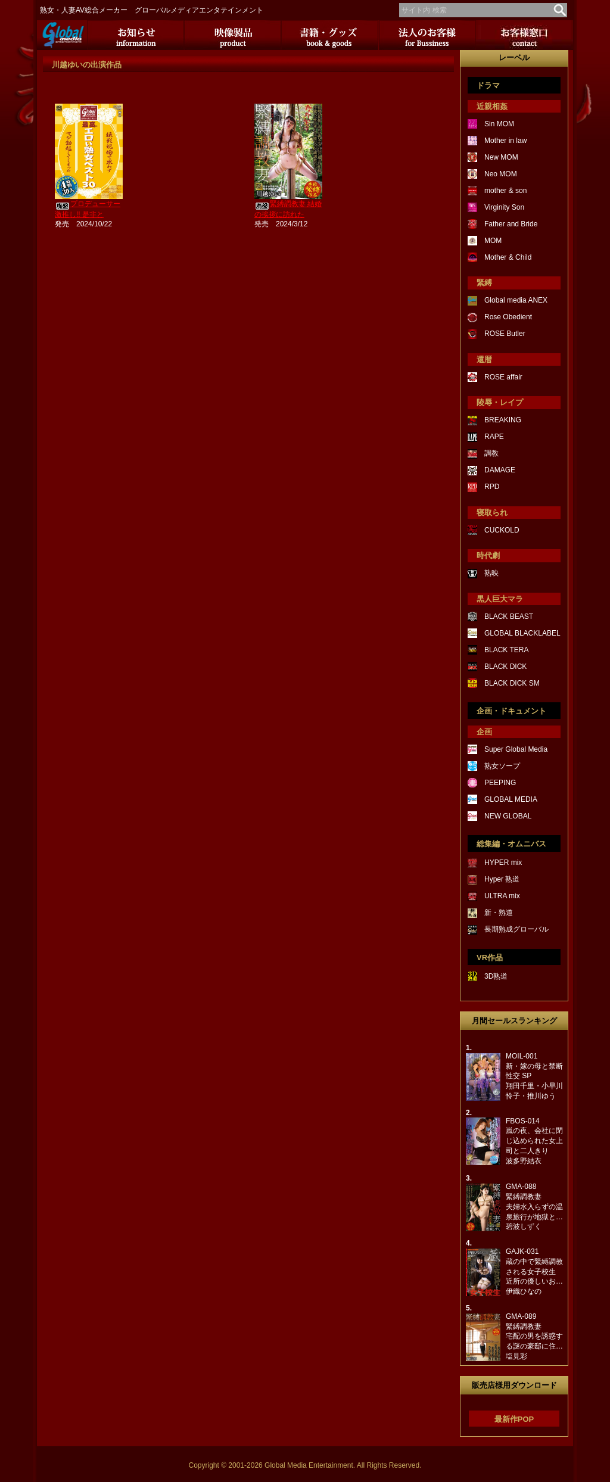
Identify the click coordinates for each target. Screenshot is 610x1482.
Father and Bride (510, 224)
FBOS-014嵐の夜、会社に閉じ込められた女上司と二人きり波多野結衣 (534, 1141)
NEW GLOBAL (507, 816)
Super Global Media (515, 749)
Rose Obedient (508, 317)
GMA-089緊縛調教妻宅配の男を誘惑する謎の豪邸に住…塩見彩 (534, 1336)
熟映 (491, 573)
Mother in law (505, 140)
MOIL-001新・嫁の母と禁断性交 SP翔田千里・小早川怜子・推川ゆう (534, 1076)
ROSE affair (503, 377)
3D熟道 (496, 976)
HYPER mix (503, 862)
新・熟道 (498, 912)
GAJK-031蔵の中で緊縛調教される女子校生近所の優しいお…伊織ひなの (534, 1271)
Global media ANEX (515, 300)
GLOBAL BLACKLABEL (522, 633)
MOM (493, 240)
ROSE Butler (504, 333)
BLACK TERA (506, 650)
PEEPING (500, 783)
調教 (491, 453)
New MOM (501, 157)
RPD (491, 486)
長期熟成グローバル (516, 929)
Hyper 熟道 (501, 879)
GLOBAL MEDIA (510, 799)
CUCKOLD (501, 530)
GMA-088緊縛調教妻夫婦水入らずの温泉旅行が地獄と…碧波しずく (534, 1206)
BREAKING (502, 420)
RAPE (494, 436)
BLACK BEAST (508, 616)
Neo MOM (500, 174)
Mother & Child (507, 257)
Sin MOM (499, 124)
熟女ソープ (502, 766)
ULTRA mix (502, 896)
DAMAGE (499, 470)
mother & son (505, 190)
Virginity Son (504, 207)
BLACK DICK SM (512, 683)
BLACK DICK (505, 666)
